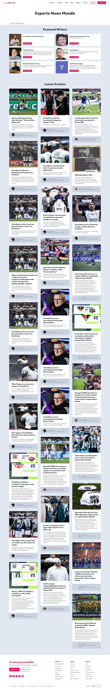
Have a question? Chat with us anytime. (23, 665)
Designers (57, 674)
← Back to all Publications (16, 23)
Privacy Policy (21, 686)
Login (92, 2)
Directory (72, 674)
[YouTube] (22, 676)
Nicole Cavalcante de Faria (86, 188)
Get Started (102, 2)
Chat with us (89, 670)
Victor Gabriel (83, 297)
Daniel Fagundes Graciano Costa (56, 489)
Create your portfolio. (21, 662)
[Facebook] (10, 676)
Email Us (88, 668)
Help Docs (88, 666)
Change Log (89, 674)
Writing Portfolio (59, 664)
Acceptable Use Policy (31, 686)
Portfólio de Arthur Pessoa (31, 63)
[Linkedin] (16, 676)
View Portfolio (27, 43)
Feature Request (90, 672)
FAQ (66, 2)
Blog (72, 2)
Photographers (59, 670)
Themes (72, 676)
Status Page (89, 679)
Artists (56, 672)
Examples (59, 2)
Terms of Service (13, 686)
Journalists (58, 666)
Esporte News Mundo (28, 135)
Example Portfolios (75, 672)
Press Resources (74, 670)
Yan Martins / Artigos (76, 63)
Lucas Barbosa (74, 50)
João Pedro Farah (28, 50)
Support (78, 2)
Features (51, 2)
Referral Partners (74, 679)
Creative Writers (59, 676)
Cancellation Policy (50, 686)
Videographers (59, 679)
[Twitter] (13, 676)
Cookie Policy (41, 686)
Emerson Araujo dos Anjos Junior (80, 36)
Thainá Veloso (83, 419)
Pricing (85, 2)
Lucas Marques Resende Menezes (33, 36)
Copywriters (58, 668)
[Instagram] (19, 676)
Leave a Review (89, 676)
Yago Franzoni (20, 134)
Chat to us (25, 669)
